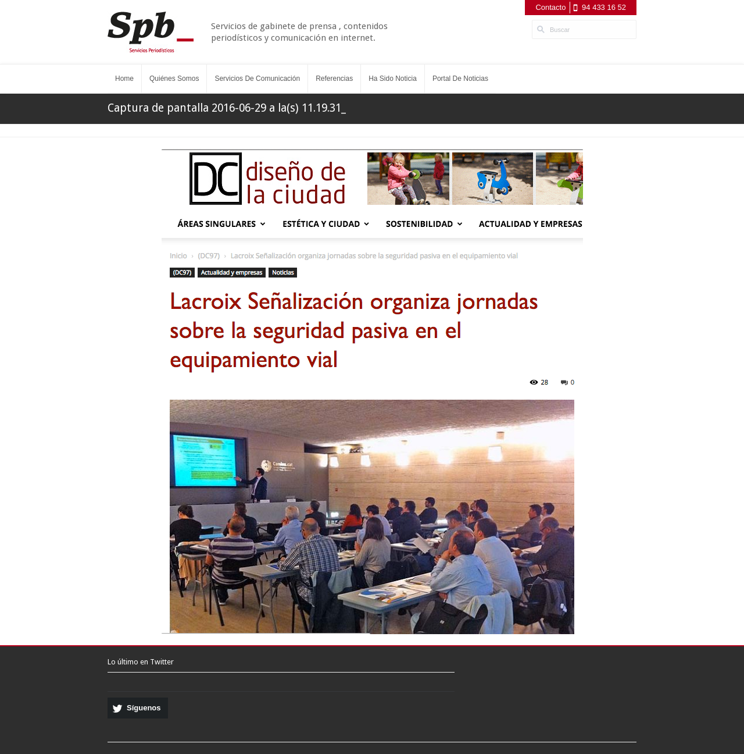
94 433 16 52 (604, 7)
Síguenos (144, 707)
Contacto (550, 7)
